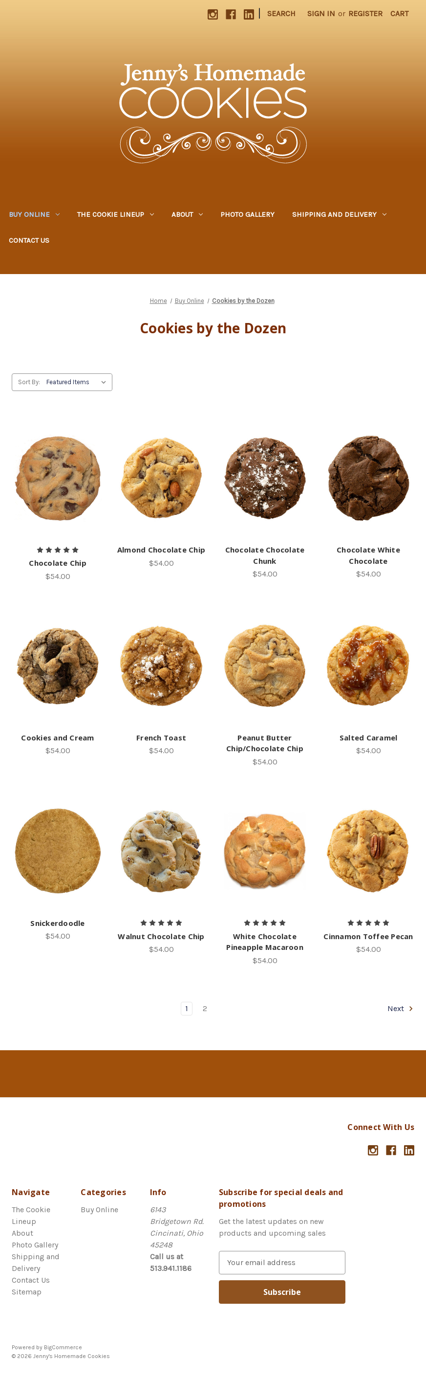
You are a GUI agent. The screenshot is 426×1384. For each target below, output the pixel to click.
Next (400, 1009)
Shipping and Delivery (339, 214)
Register (365, 13)
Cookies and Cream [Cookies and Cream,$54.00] (57, 737)
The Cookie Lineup (115, 214)
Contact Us (29, 240)
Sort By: (29, 382)
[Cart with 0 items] (399, 13)
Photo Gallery (247, 214)
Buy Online (34, 214)
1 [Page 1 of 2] (186, 1008)
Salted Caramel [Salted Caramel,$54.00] (369, 737)
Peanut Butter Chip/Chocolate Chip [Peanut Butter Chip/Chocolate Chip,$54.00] (264, 743)
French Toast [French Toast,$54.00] (161, 737)
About (187, 214)
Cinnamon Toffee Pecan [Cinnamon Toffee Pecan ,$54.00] (368, 936)
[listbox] (78, 382)
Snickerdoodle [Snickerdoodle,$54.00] (57, 923)
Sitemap (27, 1291)
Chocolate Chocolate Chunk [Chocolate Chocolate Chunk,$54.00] (265, 555)
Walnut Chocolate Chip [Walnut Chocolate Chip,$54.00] (161, 936)
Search (281, 13)
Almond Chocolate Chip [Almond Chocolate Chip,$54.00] (161, 549)
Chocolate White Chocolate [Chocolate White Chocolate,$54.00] (368, 555)
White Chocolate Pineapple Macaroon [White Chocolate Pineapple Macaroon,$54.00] (264, 941)
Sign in (321, 13)
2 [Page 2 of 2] (205, 1008)
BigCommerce (63, 1347)
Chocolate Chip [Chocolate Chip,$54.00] (57, 563)
